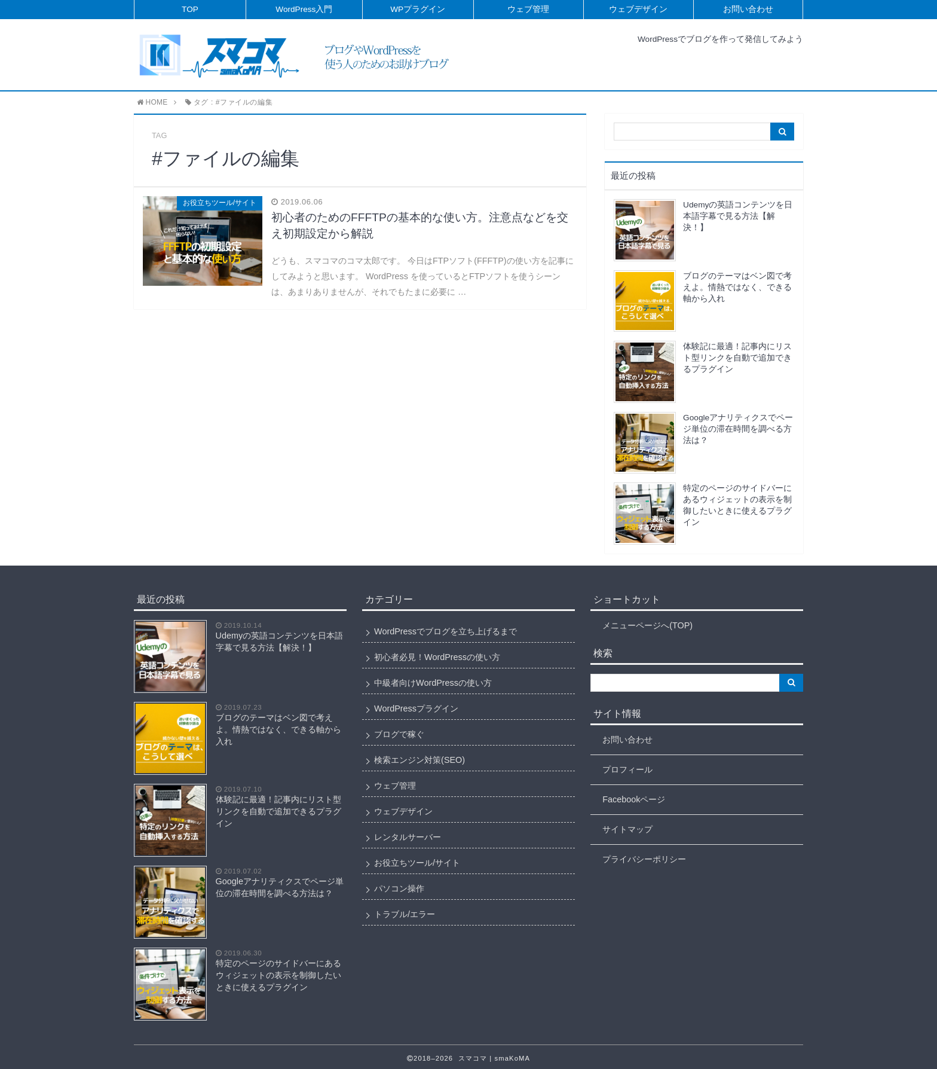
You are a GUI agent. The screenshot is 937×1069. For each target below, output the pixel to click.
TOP (190, 9)
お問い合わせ (748, 9)
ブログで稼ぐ (399, 734)
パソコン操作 (399, 888)
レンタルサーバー (407, 837)
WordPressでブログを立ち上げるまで (445, 631)
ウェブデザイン (638, 9)
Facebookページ (633, 799)
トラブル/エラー (404, 914)
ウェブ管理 (528, 9)
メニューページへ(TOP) (647, 625)
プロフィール (627, 769)
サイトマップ (627, 829)
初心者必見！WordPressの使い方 (437, 657)
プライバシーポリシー (644, 859)
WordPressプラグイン (416, 708)
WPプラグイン (417, 9)
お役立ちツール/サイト (417, 863)
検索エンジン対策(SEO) (419, 760)
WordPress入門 (303, 9)
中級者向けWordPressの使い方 (433, 683)
